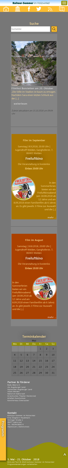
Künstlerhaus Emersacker (18, 400)
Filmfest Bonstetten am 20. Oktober (32, 88)
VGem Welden (13, 391)
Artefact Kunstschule (16, 398)
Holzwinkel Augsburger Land (19, 389)
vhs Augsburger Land (16, 387)
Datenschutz (24, 427)
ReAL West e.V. (14, 385)
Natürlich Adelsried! (16, 394)
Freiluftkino (34, 158)
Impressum (12, 427)
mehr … (52, 217)
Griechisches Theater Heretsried (21, 396)
